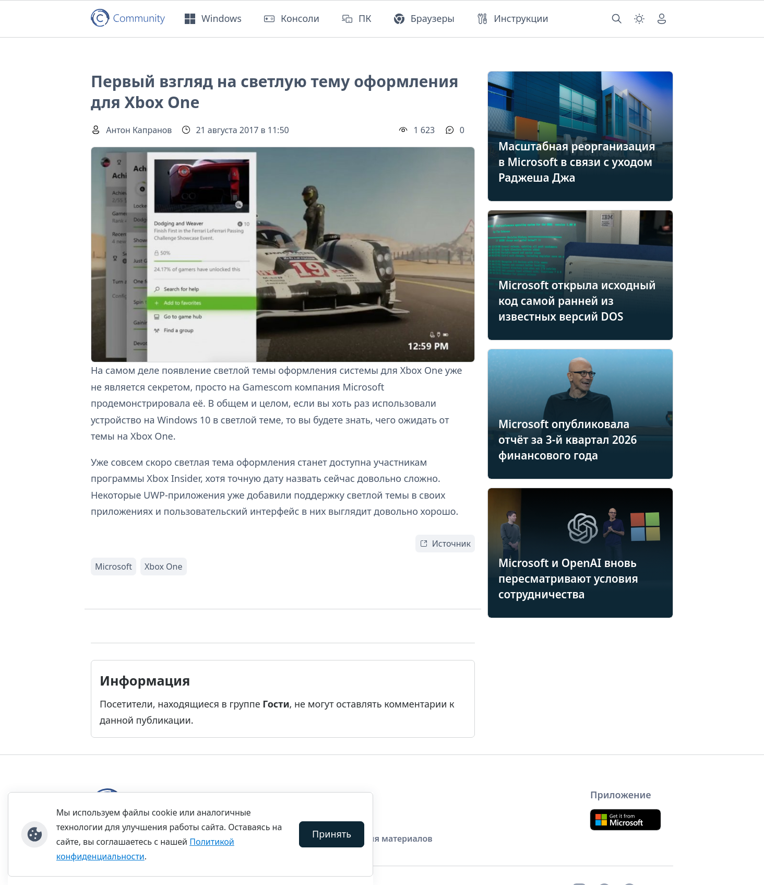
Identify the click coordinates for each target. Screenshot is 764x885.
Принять (331, 834)
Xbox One (164, 566)
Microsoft (113, 566)
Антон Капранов (139, 130)
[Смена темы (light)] (639, 18)
